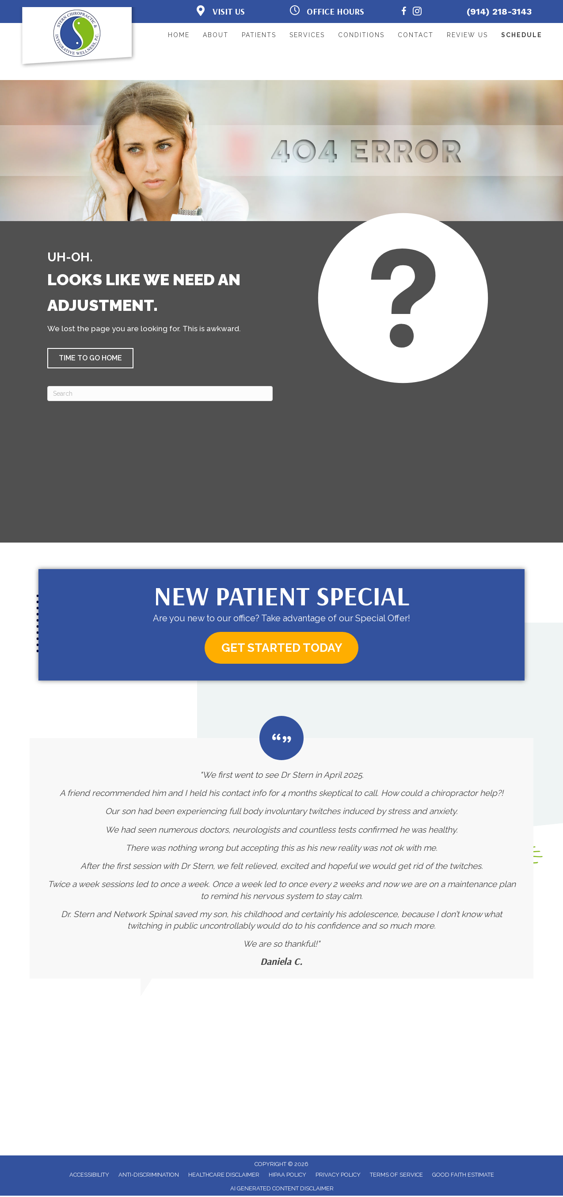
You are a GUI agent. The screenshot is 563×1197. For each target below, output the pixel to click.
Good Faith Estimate (463, 1176)
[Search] (160, 393)
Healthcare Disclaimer (223, 1176)
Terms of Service (396, 1176)
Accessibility (89, 1176)
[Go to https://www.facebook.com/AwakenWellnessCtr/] (403, 13)
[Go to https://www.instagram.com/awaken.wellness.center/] (417, 13)
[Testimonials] (281, 848)
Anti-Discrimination (148, 1176)
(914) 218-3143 (499, 11)
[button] (90, 358)
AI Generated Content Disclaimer (282, 1189)
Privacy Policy (338, 1176)
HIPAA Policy (287, 1176)
